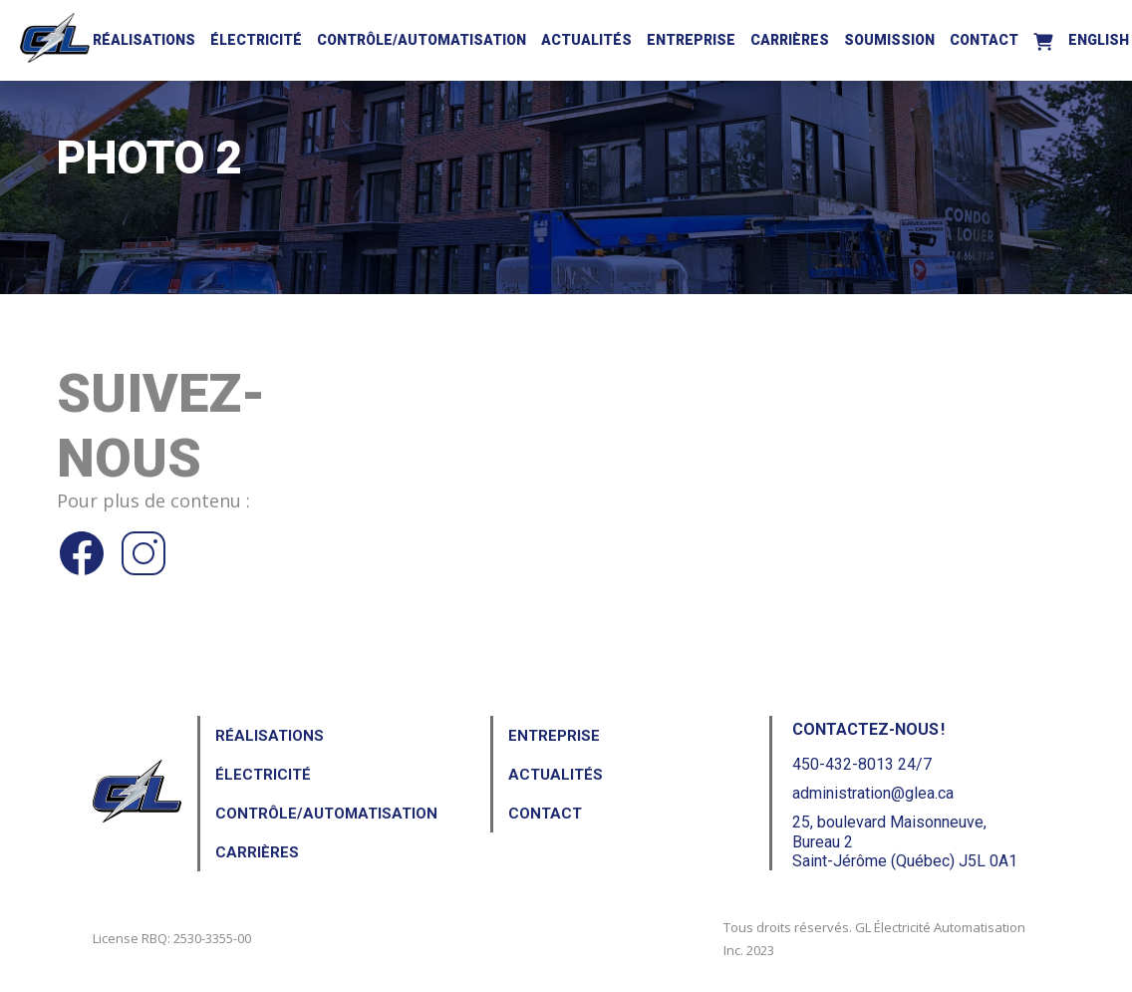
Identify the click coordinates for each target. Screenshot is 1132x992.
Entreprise (691, 40)
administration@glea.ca (873, 793)
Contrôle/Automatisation (421, 40)
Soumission (889, 40)
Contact (984, 40)
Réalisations (144, 40)
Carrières (789, 40)
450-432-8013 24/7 (862, 764)
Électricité (256, 40)
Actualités (586, 40)
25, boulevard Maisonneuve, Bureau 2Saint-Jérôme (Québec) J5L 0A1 (904, 841)
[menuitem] (1098, 37)
